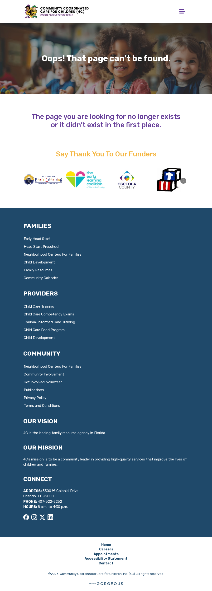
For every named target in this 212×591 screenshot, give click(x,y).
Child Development (39, 262)
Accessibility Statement (106, 559)
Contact (106, 563)
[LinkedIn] (50, 517)
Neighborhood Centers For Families (53, 254)
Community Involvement (44, 374)
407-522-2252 (50, 501)
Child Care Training (39, 306)
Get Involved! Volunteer (43, 382)
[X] (42, 517)
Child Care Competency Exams (49, 314)
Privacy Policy (35, 398)
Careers (106, 549)
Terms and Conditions (42, 405)
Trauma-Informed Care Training (49, 322)
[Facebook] (26, 517)
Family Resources (38, 270)
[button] (183, 181)
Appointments (106, 554)
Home (106, 545)
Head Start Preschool (41, 246)
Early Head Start (37, 239)
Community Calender (41, 278)
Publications (34, 390)
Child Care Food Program (44, 330)
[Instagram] (34, 517)
